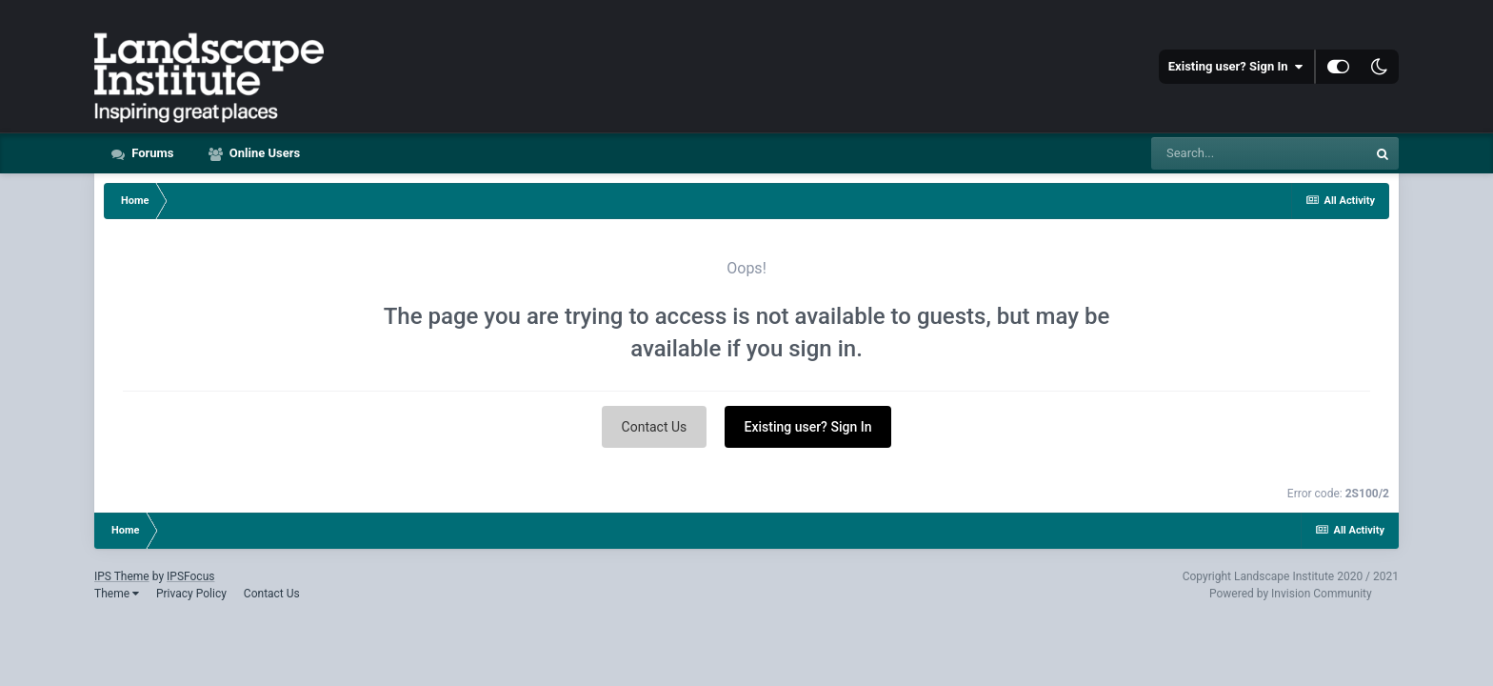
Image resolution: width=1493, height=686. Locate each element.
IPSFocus (190, 576)
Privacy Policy (191, 593)
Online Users (264, 153)
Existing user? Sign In (1235, 67)
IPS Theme (121, 576)
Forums (151, 153)
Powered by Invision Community (1290, 593)
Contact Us (654, 426)
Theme (116, 593)
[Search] (1258, 153)
